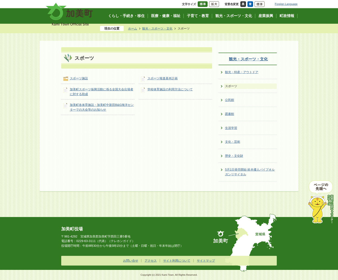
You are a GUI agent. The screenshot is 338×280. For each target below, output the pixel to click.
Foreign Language (286, 4)
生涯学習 (231, 128)
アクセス (151, 260)
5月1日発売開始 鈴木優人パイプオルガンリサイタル (250, 172)
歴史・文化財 (234, 155)
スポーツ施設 (79, 78)
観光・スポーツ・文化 (157, 28)
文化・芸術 (232, 141)
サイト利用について (176, 260)
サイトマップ (206, 260)
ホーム (132, 28)
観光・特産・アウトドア (241, 72)
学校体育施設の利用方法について (170, 89)
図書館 (229, 114)
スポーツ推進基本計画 (162, 78)
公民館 (229, 100)
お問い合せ (130, 260)
